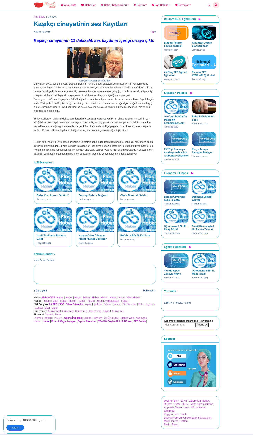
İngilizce (150, 304)
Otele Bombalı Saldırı (133, 195)
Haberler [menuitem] (88, 5)
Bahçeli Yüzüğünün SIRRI (203, 118)
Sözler (107, 304)
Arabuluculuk (111, 300)
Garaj (55, 307)
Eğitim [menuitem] (139, 5)
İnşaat (88, 304)
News (122, 297)
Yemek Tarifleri (43, 317)
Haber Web (127, 317)
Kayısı (106, 311)
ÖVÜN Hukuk (111, 317)
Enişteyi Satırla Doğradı (93, 195)
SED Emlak (140, 321)
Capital (49, 314)
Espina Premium (93, 317)
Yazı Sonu (141, 317)
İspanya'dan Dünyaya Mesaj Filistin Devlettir (93, 237)
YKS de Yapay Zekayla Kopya (172, 272)
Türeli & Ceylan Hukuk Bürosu (115, 321)
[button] (209, 5)
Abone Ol (202, 324)
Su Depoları (129, 304)
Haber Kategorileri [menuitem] (114, 5)
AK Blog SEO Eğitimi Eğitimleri (175, 74)
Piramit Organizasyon (63, 321)
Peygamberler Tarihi (175, 414)
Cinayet (52, 16)
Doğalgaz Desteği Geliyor (202, 198)
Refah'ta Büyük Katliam (135, 235)
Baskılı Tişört (171, 424)
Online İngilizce (73, 317)
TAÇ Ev (58, 317)
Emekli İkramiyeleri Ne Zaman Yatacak (203, 228)
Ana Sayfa (39, 16)
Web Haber (133, 297)
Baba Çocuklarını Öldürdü (53, 195)
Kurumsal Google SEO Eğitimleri (202, 44)
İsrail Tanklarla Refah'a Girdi (51, 237)
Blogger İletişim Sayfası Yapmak (173, 44)
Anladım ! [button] (15, 427)
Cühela (39, 307)
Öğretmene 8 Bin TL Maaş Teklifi (175, 228)
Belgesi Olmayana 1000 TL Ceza (174, 198)
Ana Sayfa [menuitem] (68, 5)
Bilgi (47, 307)
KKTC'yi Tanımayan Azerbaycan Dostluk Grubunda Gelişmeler (176, 152)
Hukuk (45, 300)
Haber (60, 297)
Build (141, 304)
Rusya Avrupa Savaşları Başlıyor (202, 151)
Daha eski (148, 290)
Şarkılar (97, 304)
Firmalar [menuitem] (182, 5)
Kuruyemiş (53, 311)
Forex (58, 314)
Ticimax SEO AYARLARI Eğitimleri (203, 74)
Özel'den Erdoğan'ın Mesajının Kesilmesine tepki (175, 119)
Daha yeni (41, 290)
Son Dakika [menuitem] (160, 5)
